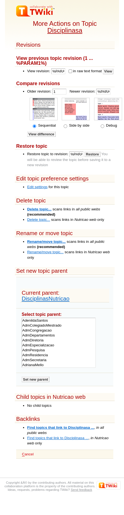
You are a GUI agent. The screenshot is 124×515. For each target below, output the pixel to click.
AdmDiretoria (58, 340)
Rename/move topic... (46, 242)
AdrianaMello (58, 365)
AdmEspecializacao (58, 345)
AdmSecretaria (58, 360)
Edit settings (37, 187)
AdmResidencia (58, 355)
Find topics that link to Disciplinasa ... (60, 427)
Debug (111, 125)
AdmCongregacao (58, 330)
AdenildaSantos (58, 320)
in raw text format (87, 71)
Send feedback (81, 489)
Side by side (78, 125)
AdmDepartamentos (58, 335)
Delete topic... (39, 209)
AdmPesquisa (58, 350)
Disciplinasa (64, 30)
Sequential (46, 125)
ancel (27, 454)
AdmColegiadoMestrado (58, 325)
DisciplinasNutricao (45, 298)
